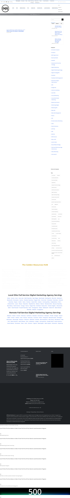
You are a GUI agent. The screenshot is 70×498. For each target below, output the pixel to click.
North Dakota (22, 321)
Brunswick (15, 300)
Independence (54, 302)
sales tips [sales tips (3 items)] (59, 240)
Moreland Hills (48, 303)
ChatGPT (53, 60)
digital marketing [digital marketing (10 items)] (54, 192)
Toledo (40, 307)
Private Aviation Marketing (57, 120)
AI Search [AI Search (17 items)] (58, 175)
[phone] (16, 375)
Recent (57, 23)
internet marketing (18, 29)
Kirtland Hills (11, 303)
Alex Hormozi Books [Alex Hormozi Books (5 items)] (54, 180)
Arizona (18, 315)
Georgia (56, 315)
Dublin (20, 302)
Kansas (25, 317)
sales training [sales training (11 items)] (54, 243)
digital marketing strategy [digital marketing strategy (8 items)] (55, 194)
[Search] (59, 2)
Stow (30, 307)
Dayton (16, 302)
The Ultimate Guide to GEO (54, 281)
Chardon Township (28, 300)
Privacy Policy (33, 412)
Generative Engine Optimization (55, 81)
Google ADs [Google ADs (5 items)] (56, 204)
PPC (52, 118)
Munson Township (57, 303)
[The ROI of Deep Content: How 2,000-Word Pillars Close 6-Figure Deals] (42, 369)
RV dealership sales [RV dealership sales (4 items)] (54, 228)
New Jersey (51, 319)
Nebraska (32, 319)
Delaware (47, 315)
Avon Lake (21, 298)
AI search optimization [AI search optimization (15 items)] (55, 177)
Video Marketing (55, 151)
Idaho (8, 317)
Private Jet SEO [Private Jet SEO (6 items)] (54, 223)
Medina (38, 303)
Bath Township (28, 298)
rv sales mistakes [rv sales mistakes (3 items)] (58, 233)
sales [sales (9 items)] (59, 238)
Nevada (37, 319)
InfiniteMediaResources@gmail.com (36, 401)
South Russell (15, 307)
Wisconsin (54, 323)
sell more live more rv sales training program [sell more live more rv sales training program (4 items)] (57, 253)
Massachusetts (52, 317)
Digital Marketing (10, 29)
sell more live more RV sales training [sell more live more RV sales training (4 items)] (57, 250)
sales (24, 29)
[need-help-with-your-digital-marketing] (57, 157)
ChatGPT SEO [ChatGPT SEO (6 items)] (53, 182)
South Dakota (10, 323)
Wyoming (60, 323)
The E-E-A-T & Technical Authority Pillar (57, 269)
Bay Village (35, 298)
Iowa (21, 317)
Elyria (24, 302)
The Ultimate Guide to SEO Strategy (56, 283)
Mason (20, 303)
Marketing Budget (55, 105)
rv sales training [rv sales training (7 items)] (54, 238)
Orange (23, 305)
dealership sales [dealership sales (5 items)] (54, 187)
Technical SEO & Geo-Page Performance (57, 148)
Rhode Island (50, 321)
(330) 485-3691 (36, 400)
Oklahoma (31, 321)
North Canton (17, 305)
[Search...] (56, 19)
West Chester (58, 307)
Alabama (9, 315)
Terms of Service (40, 412)
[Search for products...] (63, 2)
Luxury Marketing (55, 95)
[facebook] (1, 1)
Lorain (16, 303)
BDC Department (55, 55)
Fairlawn (28, 302)
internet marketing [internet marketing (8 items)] (54, 209)
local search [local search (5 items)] (59, 216)
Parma (27, 305)
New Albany (10, 305)
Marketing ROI (54, 107)
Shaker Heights (52, 305)
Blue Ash (54, 298)
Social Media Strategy (56, 144)
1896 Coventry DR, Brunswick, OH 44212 (37, 403)
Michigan (59, 317)
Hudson (40, 302)
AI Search (53, 52)
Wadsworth (45, 307)
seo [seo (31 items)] (52, 255)
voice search (54, 154)
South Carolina (58, 321)
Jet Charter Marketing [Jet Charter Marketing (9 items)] (55, 211)
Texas (22, 323)
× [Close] (0, 433)
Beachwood (41, 298)
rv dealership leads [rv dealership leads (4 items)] (54, 226)
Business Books (55, 57)
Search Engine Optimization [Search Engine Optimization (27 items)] (56, 245)
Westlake (29, 309)
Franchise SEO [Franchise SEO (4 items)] (54, 199)
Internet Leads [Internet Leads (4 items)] (54, 206)
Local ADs (53, 92)
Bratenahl (59, 298)
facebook (53, 75)
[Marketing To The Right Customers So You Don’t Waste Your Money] (53, 31)
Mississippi (15, 319)
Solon (9, 307)
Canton (21, 300)
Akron (8, 298)
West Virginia (48, 323)
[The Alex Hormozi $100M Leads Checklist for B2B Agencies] (42, 357)
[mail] (14, 375)
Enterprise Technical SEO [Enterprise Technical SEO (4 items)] (55, 197)
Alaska (14, 315)
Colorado (34, 315)
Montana (26, 319)
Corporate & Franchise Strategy (56, 64)
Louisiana (35, 317)
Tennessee (17, 323)
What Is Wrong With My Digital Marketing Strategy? (58, 40)
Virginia (35, 323)
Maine (40, 317)
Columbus (55, 300)
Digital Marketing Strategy (57, 70)
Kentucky (30, 317)
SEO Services (54, 136)
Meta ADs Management (56, 112)
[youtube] (6, 1)
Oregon (37, 321)
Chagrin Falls (37, 300)
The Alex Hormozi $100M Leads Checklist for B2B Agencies (41, 363)
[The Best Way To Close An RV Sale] (53, 26)
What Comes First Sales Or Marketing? (15, 31)
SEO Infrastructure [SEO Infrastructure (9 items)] (57, 255)
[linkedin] (8, 1)
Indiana (17, 317)
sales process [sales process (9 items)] (54, 240)
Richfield (38, 305)
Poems (53, 115)
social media (54, 142)
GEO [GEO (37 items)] (52, 204)
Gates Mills (34, 302)
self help (53, 128)
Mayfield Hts (32, 303)
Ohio (27, 321)
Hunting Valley (46, 302)
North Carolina (14, 321)
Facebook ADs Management (57, 77)
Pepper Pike (32, 305)
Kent (59, 302)
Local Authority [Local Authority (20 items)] (54, 216)
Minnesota (9, 319)
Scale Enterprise (55, 126)
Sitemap (28, 412)
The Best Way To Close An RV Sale (58, 26)
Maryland (45, 317)
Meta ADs (53, 110)
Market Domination (56, 102)
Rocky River (44, 305)
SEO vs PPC (54, 139)
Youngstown (40, 309)
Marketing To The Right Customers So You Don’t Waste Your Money (58, 33)
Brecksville (9, 300)
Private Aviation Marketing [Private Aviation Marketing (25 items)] (55, 221)
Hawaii (60, 315)
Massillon (25, 303)
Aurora (12, 298)
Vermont (30, 323)
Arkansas (23, 315)
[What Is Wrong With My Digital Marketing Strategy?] (53, 39)
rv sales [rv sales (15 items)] (53, 233)
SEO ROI (53, 134)
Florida (51, 315)
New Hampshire (44, 319)
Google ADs (54, 87)
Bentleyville (48, 298)
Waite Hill (51, 307)
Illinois (12, 317)
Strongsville (35, 307)
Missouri (21, 319)
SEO (52, 131)
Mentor (42, 303)
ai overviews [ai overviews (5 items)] (53, 175)
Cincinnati (43, 300)
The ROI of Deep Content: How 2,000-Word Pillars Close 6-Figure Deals (42, 375)
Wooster (34, 309)
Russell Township (23, 307)
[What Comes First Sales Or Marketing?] (16, 19)
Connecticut (41, 315)
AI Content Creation (56, 49)
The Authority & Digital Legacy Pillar (33, 286)
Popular (53, 23)
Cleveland (49, 300)
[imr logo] (5, 5)
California (29, 315)
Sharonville (59, 305)
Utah (26, 323)
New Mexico (57, 319)
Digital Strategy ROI (56, 72)
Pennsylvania (43, 321)
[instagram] (4, 1)
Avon (16, 298)
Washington (41, 323)
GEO (52, 84)
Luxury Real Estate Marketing (55, 99)
